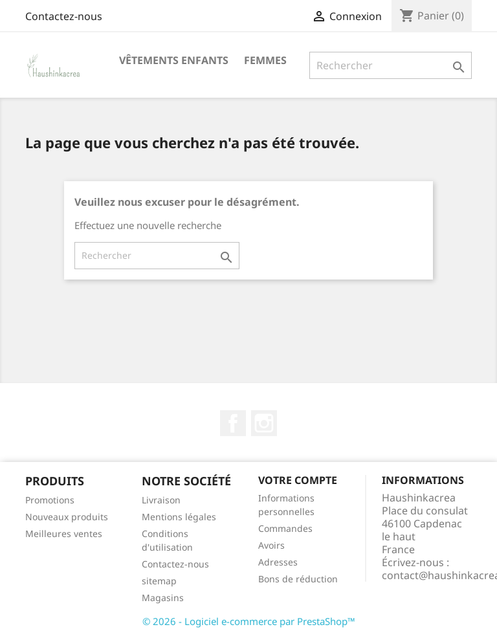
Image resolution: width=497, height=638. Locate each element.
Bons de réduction (298, 579)
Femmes (265, 60)
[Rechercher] (390, 65)
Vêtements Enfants (173, 60)
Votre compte (297, 480)
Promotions (49, 500)
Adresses (278, 562)
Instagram (264, 423)
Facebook (233, 423)
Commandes (285, 528)
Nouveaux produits (66, 517)
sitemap (159, 581)
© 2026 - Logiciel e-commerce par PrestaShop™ (248, 621)
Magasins (163, 597)
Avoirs (271, 545)
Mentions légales (179, 517)
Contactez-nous (63, 16)
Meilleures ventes (63, 533)
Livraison (161, 500)
